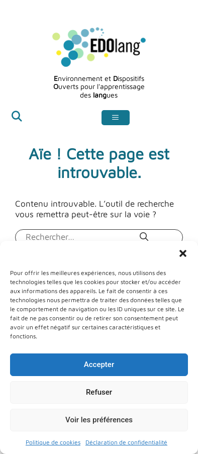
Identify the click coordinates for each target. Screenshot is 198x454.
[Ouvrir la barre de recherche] (16, 118)
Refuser (99, 392)
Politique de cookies (53, 442)
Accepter (99, 364)
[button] (183, 253)
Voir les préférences (99, 419)
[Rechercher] (144, 236)
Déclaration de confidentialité (126, 442)
